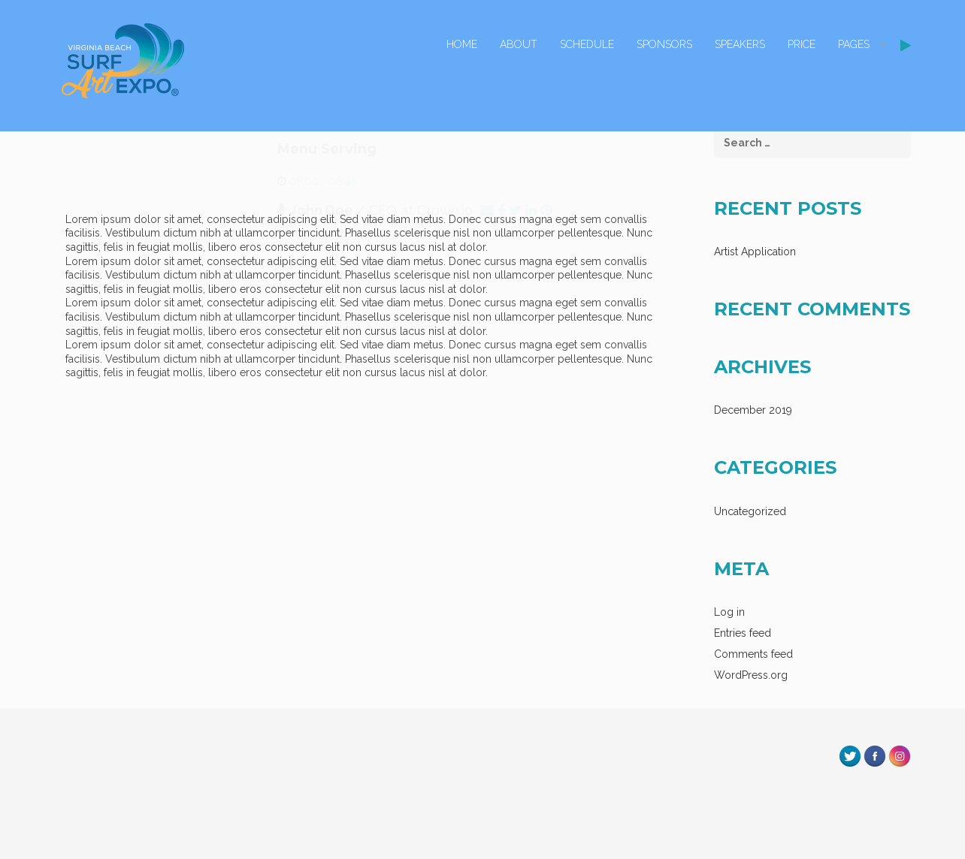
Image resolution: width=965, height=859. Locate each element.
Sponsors (664, 44)
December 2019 (753, 410)
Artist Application (755, 252)
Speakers (740, 44)
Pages (854, 44)
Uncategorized (750, 511)
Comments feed (753, 654)
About (518, 44)
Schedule (587, 44)
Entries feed (742, 633)
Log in (729, 612)
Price (801, 44)
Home (461, 44)
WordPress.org (751, 675)
